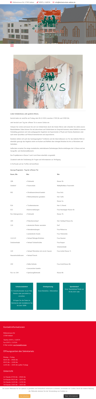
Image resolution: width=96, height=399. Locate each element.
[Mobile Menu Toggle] (12, 45)
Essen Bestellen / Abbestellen (48, 291)
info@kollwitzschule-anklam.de (65, 2)
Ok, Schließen (24, 396)
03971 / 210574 (44, 2)
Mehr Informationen (71, 396)
